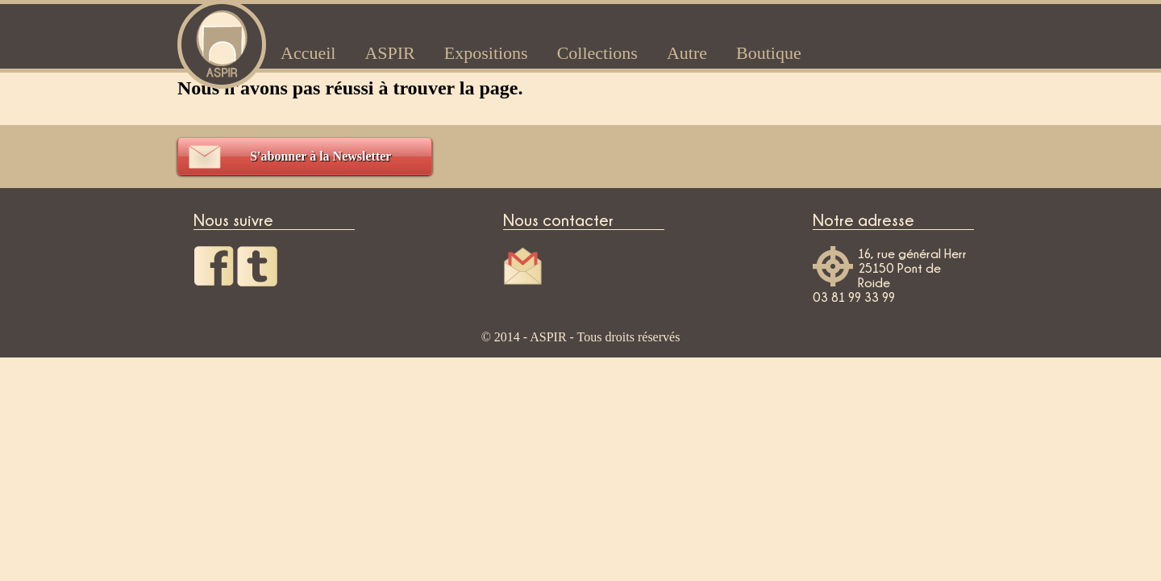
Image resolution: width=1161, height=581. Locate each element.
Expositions (486, 53)
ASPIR (389, 53)
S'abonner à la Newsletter (320, 156)
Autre (687, 53)
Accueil (308, 53)
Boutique (768, 53)
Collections (597, 53)
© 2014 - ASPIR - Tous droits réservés (580, 337)
